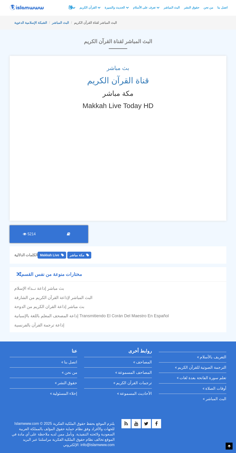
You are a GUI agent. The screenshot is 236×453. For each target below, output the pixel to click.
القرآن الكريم (90, 7)
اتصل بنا (222, 7)
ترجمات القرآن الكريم (134, 383)
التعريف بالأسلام (213, 357)
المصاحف (144, 362)
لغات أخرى (73, 7)
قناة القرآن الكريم (118, 80)
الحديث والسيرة (117, 7)
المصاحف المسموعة (135, 372)
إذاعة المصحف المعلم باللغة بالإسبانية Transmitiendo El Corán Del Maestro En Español (91, 316)
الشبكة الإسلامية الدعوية (30, 22)
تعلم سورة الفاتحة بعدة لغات (203, 378)
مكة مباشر (77, 255)
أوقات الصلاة (215, 388)
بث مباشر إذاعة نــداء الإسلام (39, 288)
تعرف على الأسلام (146, 7)
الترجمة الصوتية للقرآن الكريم (202, 367)
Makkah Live (49, 255)
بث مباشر (118, 68)
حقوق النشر (191, 7)
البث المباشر (172, 7)
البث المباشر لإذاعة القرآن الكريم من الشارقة (53, 297)
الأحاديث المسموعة (136, 393)
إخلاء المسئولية (65, 393)
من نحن (208, 7)
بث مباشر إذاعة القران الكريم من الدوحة (49, 306)
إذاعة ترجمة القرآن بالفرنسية (39, 325)
